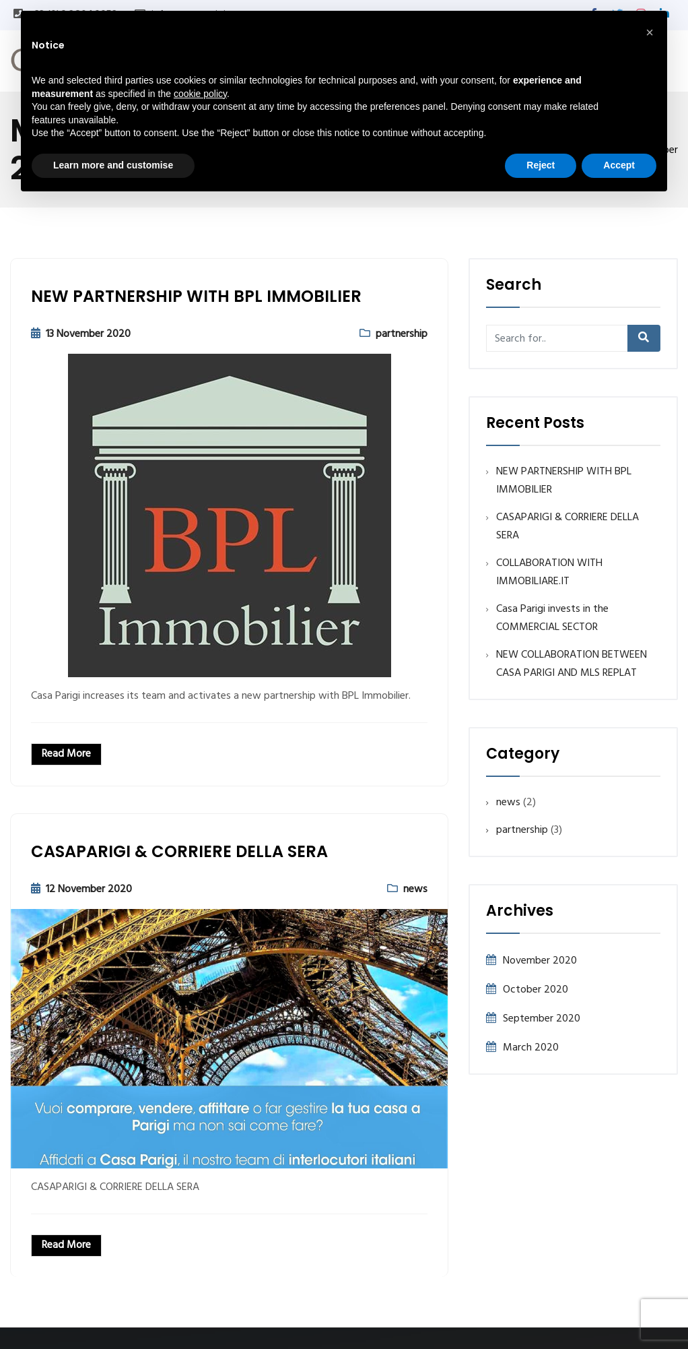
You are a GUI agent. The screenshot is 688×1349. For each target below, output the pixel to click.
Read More (66, 754)
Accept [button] (619, 165)
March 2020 (531, 1048)
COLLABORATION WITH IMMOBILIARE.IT (549, 572)
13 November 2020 (88, 334)
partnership (401, 334)
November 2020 (540, 961)
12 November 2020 (89, 889)
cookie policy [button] (200, 93)
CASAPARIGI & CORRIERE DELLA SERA (179, 851)
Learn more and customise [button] (113, 165)
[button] (649, 32)
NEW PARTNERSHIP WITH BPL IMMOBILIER (196, 296)
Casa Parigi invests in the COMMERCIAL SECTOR (552, 618)
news (415, 889)
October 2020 (535, 990)
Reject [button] (540, 165)
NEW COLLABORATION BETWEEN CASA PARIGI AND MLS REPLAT (571, 664)
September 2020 (541, 1019)
